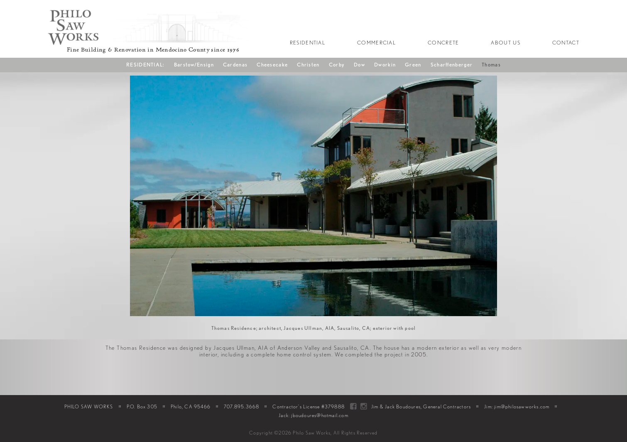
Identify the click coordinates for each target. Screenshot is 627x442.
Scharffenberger (452, 65)
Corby (337, 65)
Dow (359, 65)
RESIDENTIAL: (145, 65)
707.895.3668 (241, 406)
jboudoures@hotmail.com (319, 415)
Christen (308, 65)
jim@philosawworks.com (521, 406)
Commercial (376, 43)
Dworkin (385, 65)
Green (413, 65)
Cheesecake (272, 65)
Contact (565, 43)
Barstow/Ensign (194, 65)
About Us (505, 43)
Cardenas (235, 65)
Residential (307, 43)
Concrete (443, 43)
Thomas (491, 65)
